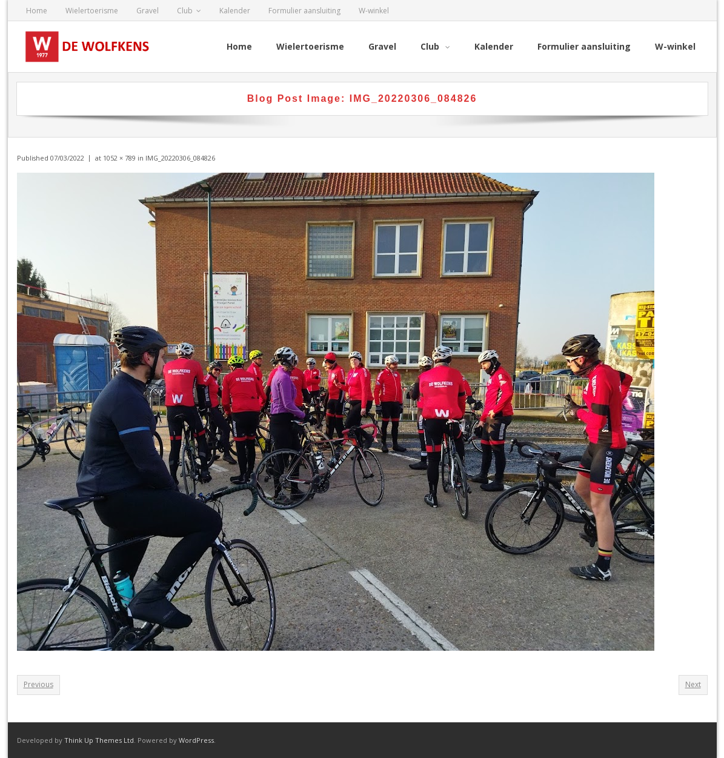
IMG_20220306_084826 (180, 157)
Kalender (234, 10)
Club (185, 10)
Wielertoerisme (91, 10)
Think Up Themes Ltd (99, 740)
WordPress (196, 740)
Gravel (147, 10)
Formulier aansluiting (304, 10)
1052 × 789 (119, 157)
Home (36, 10)
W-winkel (374, 10)
